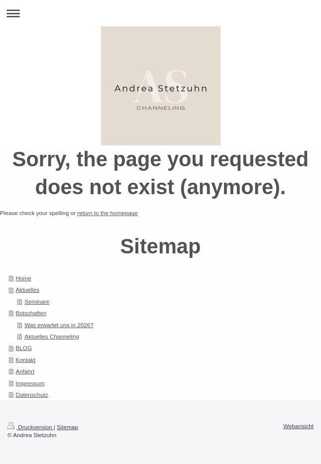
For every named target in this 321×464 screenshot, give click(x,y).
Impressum (30, 383)
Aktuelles (27, 289)
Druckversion (30, 427)
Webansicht (298, 426)
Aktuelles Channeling (51, 336)
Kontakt (26, 359)
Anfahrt (25, 371)
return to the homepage (107, 213)
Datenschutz (32, 394)
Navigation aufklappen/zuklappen (160, 13)
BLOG (24, 348)
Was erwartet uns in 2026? (59, 325)
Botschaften (31, 313)
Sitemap (67, 427)
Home (23, 278)
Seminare (36, 301)
